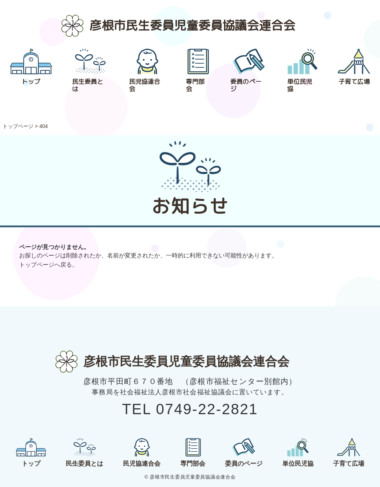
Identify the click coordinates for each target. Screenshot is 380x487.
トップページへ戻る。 (48, 265)
